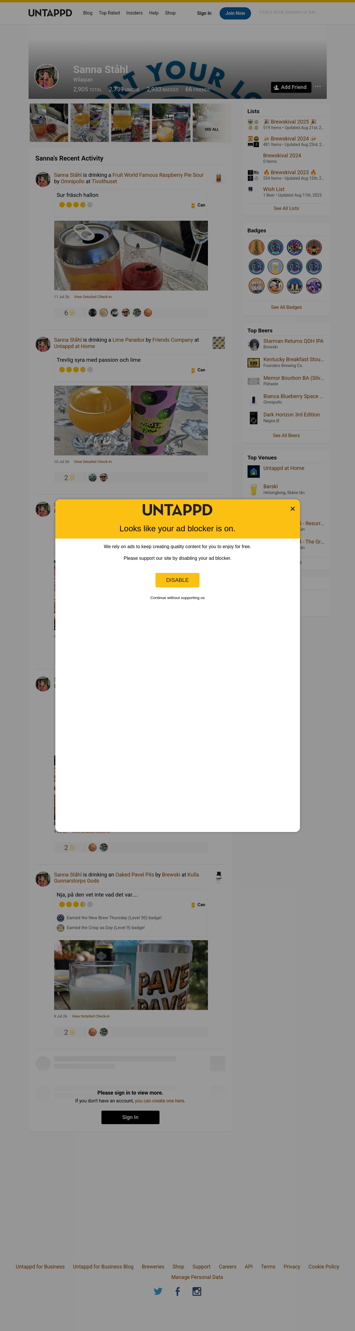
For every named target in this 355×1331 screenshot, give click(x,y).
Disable (177, 580)
